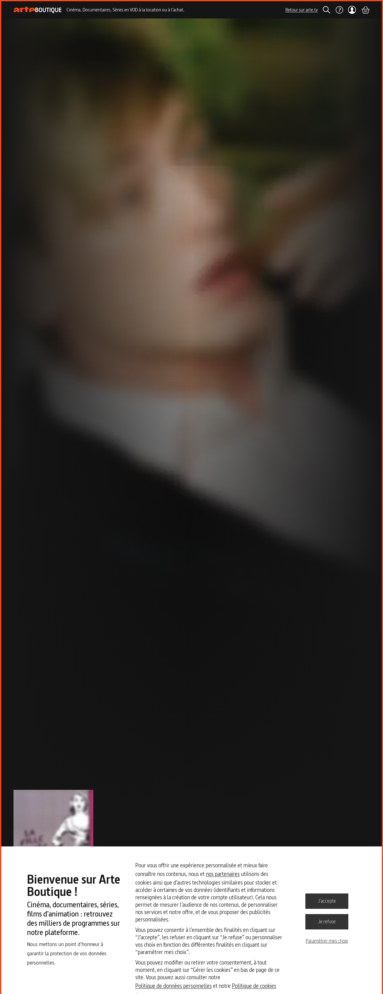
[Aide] (339, 10)
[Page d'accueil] (38, 10)
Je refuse (327, 921)
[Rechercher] (326, 10)
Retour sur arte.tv (301, 9)
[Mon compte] (352, 10)
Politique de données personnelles (173, 986)
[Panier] (365, 10)
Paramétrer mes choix (327, 940)
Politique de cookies (254, 986)
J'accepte (327, 900)
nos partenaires (223, 874)
